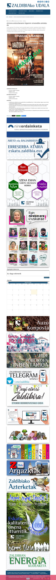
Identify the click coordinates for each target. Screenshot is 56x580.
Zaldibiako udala (23, 10)
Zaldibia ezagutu (13, 10)
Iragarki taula (39, 10)
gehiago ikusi (46, 277)
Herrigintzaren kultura (18, 20)
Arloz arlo (31, 10)
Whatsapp (18, 115)
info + (46, 577)
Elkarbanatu (9, 115)
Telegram (23, 115)
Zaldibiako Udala (10, 1)
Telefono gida (21, 13)
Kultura (24, 20)
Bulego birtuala (12, 13)
